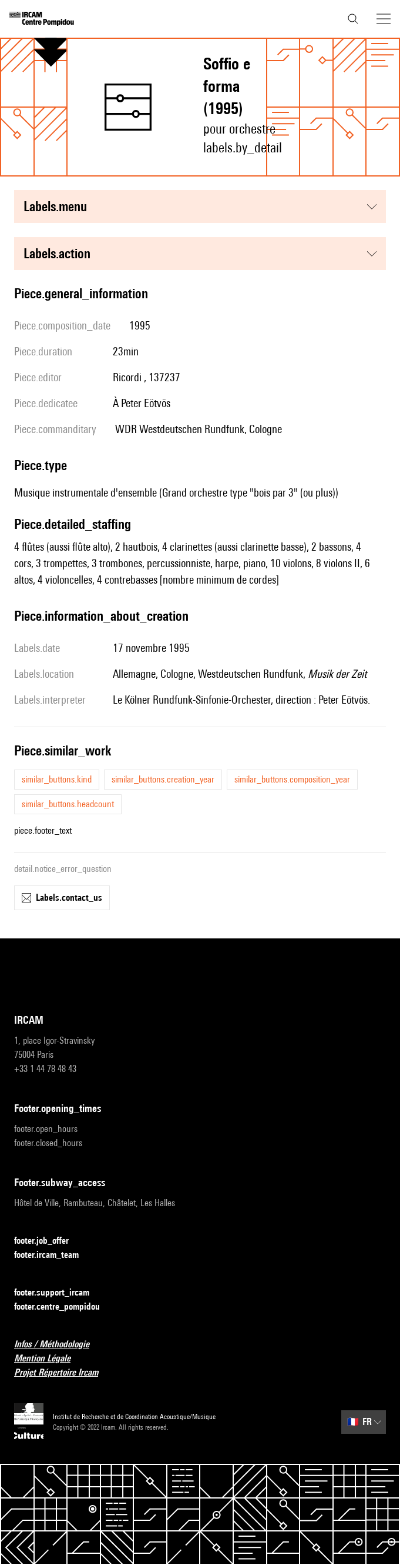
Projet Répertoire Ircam (63, 1373)
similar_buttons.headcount (68, 804)
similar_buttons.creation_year (163, 779)
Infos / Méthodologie (58, 1344)
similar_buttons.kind (57, 779)
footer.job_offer (48, 1241)
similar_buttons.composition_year (292, 779)
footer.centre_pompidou (64, 1307)
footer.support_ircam (58, 1293)
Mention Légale (49, 1359)
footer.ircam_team (53, 1255)
